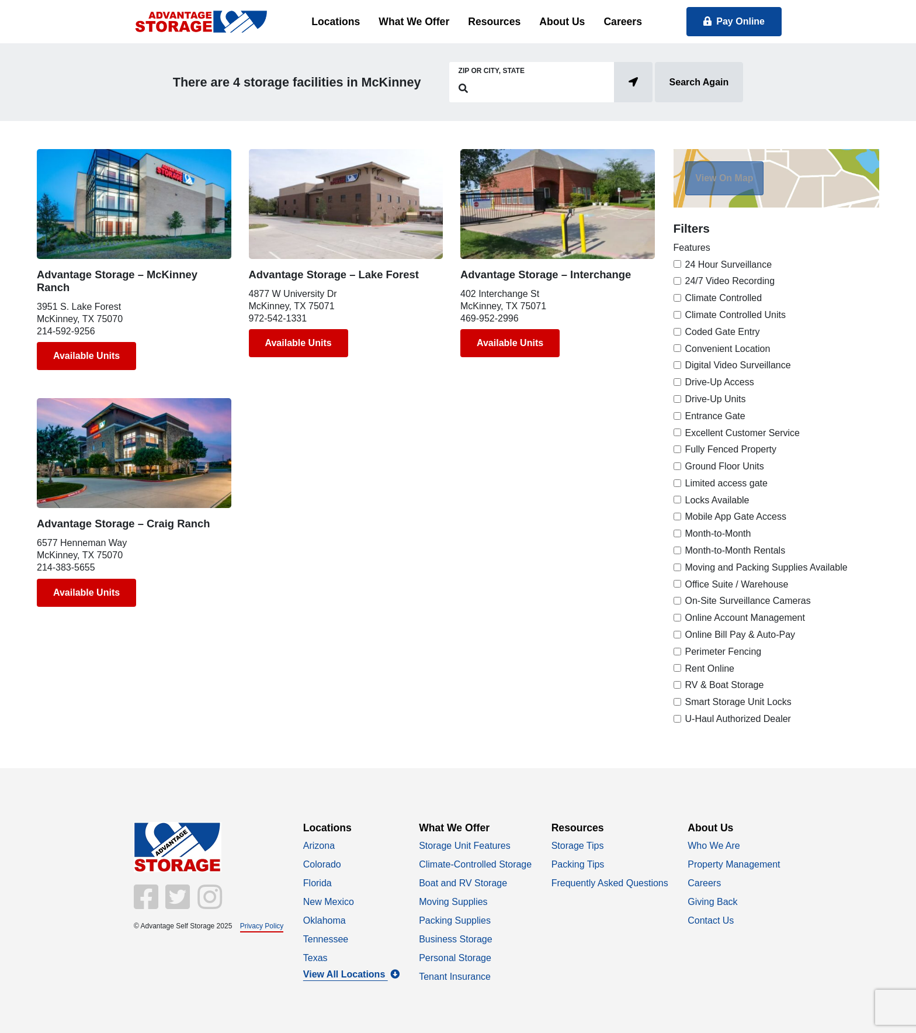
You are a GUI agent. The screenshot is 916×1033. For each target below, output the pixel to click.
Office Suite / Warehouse (737, 584)
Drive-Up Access (719, 382)
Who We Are (714, 846)
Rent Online (710, 668)
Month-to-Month (718, 533)
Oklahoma (324, 920)
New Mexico (328, 902)
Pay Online (734, 21)
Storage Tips (577, 846)
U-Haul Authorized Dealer (738, 719)
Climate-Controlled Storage (475, 864)
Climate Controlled (723, 298)
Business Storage (455, 939)
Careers (622, 21)
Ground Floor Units (724, 466)
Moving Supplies (453, 902)
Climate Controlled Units (735, 315)
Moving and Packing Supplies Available (766, 567)
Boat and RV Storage (463, 883)
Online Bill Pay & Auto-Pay (740, 635)
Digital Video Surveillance (738, 365)
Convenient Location (728, 349)
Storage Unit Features (465, 846)
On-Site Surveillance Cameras (748, 601)
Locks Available (717, 500)
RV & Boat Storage (724, 685)
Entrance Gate (715, 416)
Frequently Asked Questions (609, 883)
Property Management (734, 864)
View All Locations (351, 974)
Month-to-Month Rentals (735, 550)
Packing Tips (578, 864)
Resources (494, 21)
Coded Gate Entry (722, 332)
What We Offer (414, 21)
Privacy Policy (262, 926)
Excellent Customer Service (742, 433)
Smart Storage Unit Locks (738, 702)
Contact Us (711, 920)
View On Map (724, 178)
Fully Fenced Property (731, 449)
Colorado (322, 864)
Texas (315, 958)
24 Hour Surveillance (728, 265)
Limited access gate (726, 483)
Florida (317, 883)
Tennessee (325, 939)
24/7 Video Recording (730, 281)
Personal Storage (455, 958)
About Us (562, 21)
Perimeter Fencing (723, 652)
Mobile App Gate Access (735, 516)
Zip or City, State (492, 71)
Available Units (86, 356)
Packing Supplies (455, 920)
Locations (335, 21)
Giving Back (712, 902)
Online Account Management (745, 618)
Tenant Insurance (455, 977)
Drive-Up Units (715, 399)
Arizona (319, 846)
